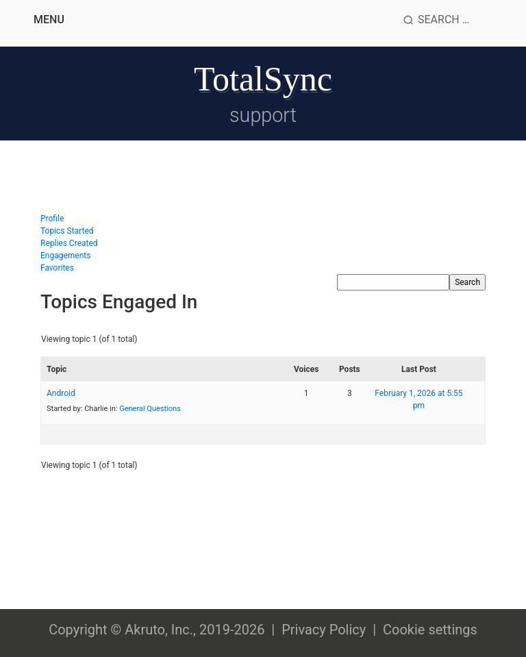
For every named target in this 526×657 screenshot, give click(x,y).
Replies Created (69, 243)
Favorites (57, 268)
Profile (52, 218)
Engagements (65, 255)
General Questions (150, 408)
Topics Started (67, 231)
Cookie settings (430, 629)
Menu (49, 19)
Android (61, 393)
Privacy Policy (323, 629)
